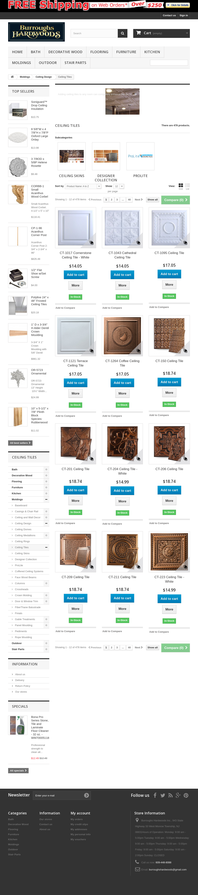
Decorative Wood (65, 51)
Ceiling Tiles (21, 547)
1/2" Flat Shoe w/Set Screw (38, 273)
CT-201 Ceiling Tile (76, 469)
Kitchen (152, 51)
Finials (18, 613)
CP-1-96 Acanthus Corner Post (39, 231)
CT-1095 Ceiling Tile (169, 253)
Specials (20, 706)
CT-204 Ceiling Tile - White (122, 471)
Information (25, 664)
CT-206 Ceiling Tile (169, 469)
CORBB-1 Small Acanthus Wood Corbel (39, 191)
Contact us (169, 15)
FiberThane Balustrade (27, 607)
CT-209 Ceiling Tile (76, 577)
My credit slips (79, 824)
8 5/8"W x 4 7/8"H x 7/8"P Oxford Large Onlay (39, 134)
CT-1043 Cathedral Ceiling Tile (122, 255)
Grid (181, 186)
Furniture (126, 51)
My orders (77, 819)
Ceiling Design (22, 523)
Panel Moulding (23, 625)
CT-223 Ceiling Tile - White (169, 579)
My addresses (79, 829)
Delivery (19, 680)
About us (20, 674)
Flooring (99, 51)
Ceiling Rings (22, 541)
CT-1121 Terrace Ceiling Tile (75, 363)
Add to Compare (65, 307)
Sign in (184, 15)
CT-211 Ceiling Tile (122, 577)
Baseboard (20, 505)
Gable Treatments (24, 619)
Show (108, 186)
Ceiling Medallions (24, 535)
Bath (35, 51)
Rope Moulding (23, 637)
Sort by (59, 186)
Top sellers (23, 91)
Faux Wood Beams (25, 577)
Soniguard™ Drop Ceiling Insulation (39, 105)
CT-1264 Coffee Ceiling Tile (122, 363)
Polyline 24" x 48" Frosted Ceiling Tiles (40, 301)
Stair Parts (75, 62)
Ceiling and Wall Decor (27, 517)
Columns (19, 583)
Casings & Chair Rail (26, 511)
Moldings (21, 62)
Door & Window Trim (26, 601)
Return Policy (22, 685)
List (187, 186)
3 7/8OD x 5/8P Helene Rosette (39, 162)
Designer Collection (25, 559)
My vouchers (78, 839)
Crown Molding (23, 595)
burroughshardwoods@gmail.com (168, 869)
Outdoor (48, 62)
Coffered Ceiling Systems (28, 571)
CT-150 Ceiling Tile (169, 361)
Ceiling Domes (22, 529)
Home (17, 51)
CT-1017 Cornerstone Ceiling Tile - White (75, 255)
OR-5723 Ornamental (38, 371)
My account (80, 813)
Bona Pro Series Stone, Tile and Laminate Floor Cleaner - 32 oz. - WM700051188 (41, 727)
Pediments (20, 631)
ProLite (18, 565)
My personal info (80, 834)
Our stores (21, 691)
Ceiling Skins (22, 553)
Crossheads (21, 589)
